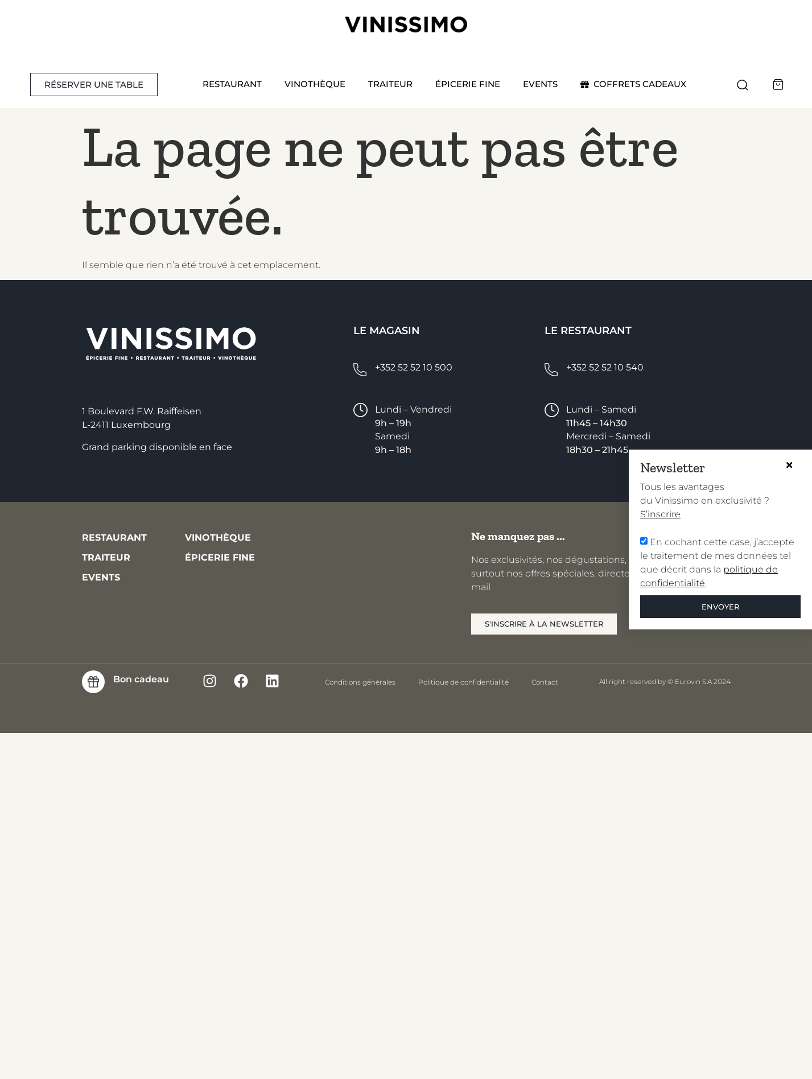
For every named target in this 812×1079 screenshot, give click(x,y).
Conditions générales (360, 682)
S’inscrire (653, 514)
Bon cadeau (141, 679)
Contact (544, 682)
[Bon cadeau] (93, 681)
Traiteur (390, 84)
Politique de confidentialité (463, 682)
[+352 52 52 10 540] (551, 369)
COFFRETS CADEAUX (633, 84)
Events (540, 84)
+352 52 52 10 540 (605, 367)
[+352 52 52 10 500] (359, 369)
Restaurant (232, 84)
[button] (742, 84)
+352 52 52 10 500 (413, 367)
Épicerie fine (467, 84)
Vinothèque (315, 84)
